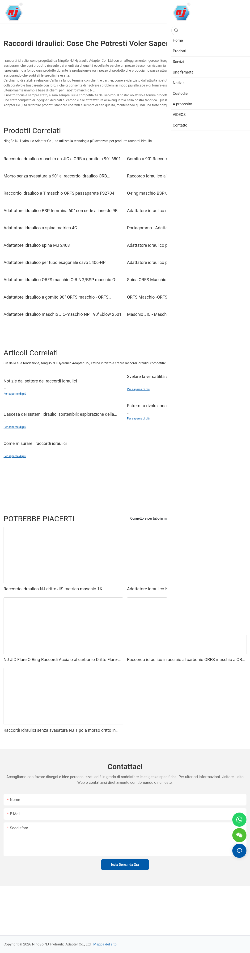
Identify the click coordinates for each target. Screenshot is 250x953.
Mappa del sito (104, 944)
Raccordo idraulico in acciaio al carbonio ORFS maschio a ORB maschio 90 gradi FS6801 (186, 660)
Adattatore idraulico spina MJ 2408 (37, 245)
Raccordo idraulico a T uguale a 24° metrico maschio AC (180, 175)
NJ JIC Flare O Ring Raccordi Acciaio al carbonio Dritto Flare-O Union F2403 (62, 660)
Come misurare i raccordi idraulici (35, 443)
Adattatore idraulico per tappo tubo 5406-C (167, 245)
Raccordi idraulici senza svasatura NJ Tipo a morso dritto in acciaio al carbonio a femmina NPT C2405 (60, 730)
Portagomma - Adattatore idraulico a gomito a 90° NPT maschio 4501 (178, 228)
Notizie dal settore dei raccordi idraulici (40, 380)
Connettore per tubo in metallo (152, 518)
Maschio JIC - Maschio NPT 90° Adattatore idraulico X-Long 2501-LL (183, 314)
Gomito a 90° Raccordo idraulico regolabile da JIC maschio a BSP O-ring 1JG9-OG (184, 159)
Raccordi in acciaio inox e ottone (203, 518)
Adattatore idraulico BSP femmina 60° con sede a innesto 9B (61, 210)
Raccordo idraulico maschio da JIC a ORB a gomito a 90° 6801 (62, 158)
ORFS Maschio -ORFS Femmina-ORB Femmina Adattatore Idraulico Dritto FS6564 (181, 297)
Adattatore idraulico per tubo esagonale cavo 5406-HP (55, 262)
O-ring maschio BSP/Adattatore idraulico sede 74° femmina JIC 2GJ (186, 193)
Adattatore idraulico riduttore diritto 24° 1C (167, 210)
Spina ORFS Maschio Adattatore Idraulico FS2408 (173, 279)
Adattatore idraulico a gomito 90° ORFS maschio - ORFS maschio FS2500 (56, 297)
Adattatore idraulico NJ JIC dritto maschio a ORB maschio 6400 (181, 589)
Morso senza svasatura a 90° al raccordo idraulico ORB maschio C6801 (55, 176)
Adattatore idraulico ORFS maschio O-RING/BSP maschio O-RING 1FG (60, 280)
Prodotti (238, 518)
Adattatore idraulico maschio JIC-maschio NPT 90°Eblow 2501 (63, 314)
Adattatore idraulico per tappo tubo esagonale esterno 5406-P (185, 262)
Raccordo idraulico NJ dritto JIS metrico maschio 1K (53, 588)
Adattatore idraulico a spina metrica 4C (40, 227)
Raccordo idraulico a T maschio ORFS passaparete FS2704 (59, 193)
